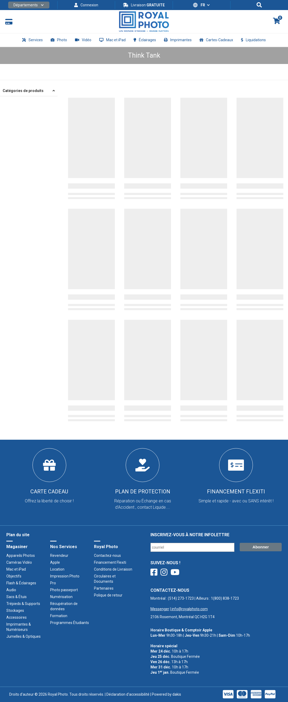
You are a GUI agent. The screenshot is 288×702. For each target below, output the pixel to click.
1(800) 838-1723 (225, 598)
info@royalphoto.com (189, 609)
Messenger (159, 609)
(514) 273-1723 (181, 598)
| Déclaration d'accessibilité (126, 694)
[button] (28, 5)
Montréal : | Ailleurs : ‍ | (194, 603)
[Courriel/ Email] (192, 547)
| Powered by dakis (165, 694)
